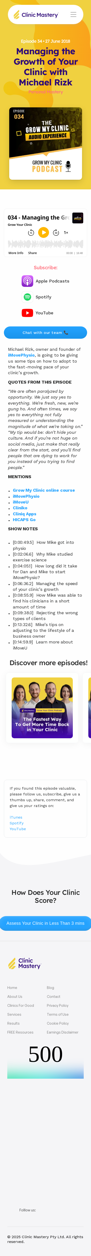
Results (13, 1023)
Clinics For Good (20, 1005)
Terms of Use (58, 1014)
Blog (50, 988)
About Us (14, 996)
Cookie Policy (58, 1023)
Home (12, 988)
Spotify (17, 823)
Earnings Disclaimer (62, 1032)
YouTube (18, 829)
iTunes (16, 817)
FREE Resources (20, 1032)
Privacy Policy (57, 1005)
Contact (53, 996)
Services (14, 1014)
